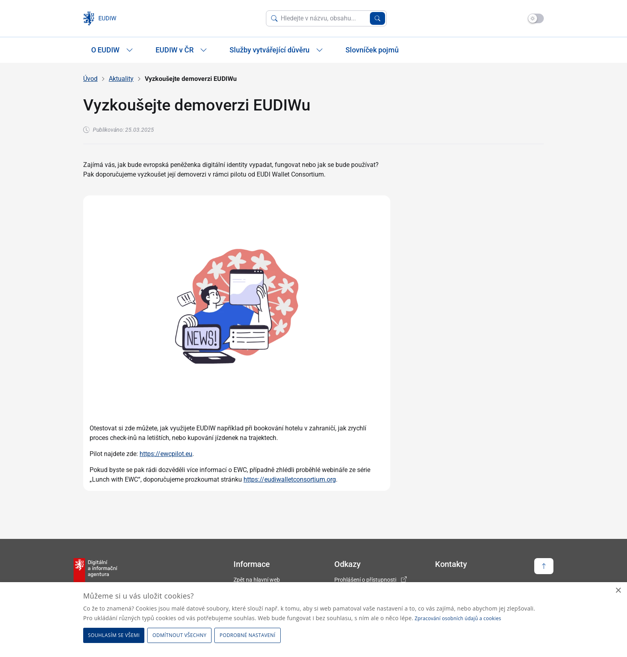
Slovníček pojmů (372, 50)
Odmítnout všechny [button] (179, 635)
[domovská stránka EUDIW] (102, 18)
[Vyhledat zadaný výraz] (377, 18)
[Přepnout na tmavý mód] (536, 18)
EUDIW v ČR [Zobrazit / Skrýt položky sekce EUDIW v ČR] (181, 50)
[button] (248, 635)
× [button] (618, 591)
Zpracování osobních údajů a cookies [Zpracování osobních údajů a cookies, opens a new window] (458, 618)
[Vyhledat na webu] (324, 18)
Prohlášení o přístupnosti (365, 579)
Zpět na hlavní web (257, 579)
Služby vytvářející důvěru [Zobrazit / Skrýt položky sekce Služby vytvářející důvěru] (276, 50)
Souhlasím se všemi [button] (114, 635)
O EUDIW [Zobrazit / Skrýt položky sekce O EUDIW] (112, 50)
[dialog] (313, 619)
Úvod (90, 78)
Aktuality (121, 78)
